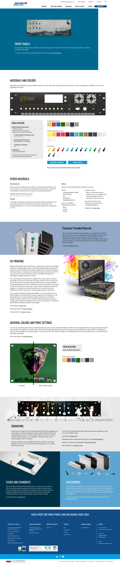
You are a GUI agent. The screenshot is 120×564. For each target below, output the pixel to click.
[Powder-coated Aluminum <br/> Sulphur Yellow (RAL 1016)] (49, 134)
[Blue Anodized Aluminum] (58, 124)
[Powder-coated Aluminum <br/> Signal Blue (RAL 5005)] (72, 134)
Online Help (96, 208)
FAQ (65, 527)
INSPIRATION (69, 6)
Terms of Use (91, 561)
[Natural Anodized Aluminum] (77, 124)
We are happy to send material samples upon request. (64, 167)
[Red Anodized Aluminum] (54, 124)
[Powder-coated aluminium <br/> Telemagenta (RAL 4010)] (58, 134)
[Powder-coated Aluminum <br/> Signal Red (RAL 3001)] (63, 134)
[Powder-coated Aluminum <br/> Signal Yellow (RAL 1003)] (54, 134)
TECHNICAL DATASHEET (57, 162)
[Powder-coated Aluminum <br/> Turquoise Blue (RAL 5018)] (77, 134)
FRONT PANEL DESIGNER (56, 6)
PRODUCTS (44, 6)
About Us (99, 1)
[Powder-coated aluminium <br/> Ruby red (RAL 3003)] (68, 134)
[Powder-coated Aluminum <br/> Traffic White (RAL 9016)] (54, 140)
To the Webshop (85, 527)
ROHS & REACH (77, 162)
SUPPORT (90, 6)
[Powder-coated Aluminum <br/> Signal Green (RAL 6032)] (81, 134)
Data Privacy (110, 561)
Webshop (91, 1)
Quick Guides (67, 534)
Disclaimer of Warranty (80, 561)
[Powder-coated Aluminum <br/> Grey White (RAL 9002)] (49, 140)
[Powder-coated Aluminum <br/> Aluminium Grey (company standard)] (99, 134)
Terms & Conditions (100, 561)
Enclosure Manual (71, 499)
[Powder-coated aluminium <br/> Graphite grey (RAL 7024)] (95, 134)
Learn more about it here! (70, 246)
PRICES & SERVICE (79, 6)
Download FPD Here (34, 533)
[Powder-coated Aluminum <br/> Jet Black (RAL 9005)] (90, 134)
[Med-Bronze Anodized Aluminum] (68, 124)
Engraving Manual (97, 439)
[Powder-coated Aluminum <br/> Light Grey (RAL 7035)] (104, 134)
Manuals (66, 532)
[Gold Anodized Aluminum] (49, 124)
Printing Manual (27, 309)
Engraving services (90, 442)
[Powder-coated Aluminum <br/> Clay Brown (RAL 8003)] (86, 134)
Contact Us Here (26, 312)
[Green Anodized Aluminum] (63, 124)
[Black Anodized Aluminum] (72, 124)
